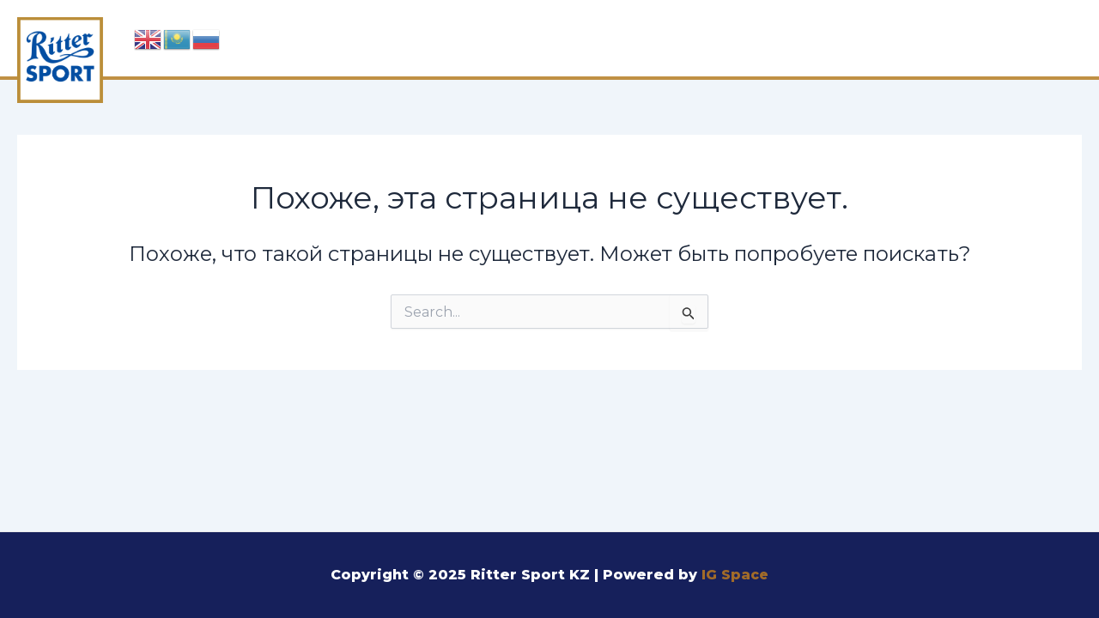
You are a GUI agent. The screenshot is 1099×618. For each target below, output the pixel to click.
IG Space (735, 574)
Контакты (1017, 36)
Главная (435, 36)
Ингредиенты (697, 36)
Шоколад (554, 36)
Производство (865, 36)
